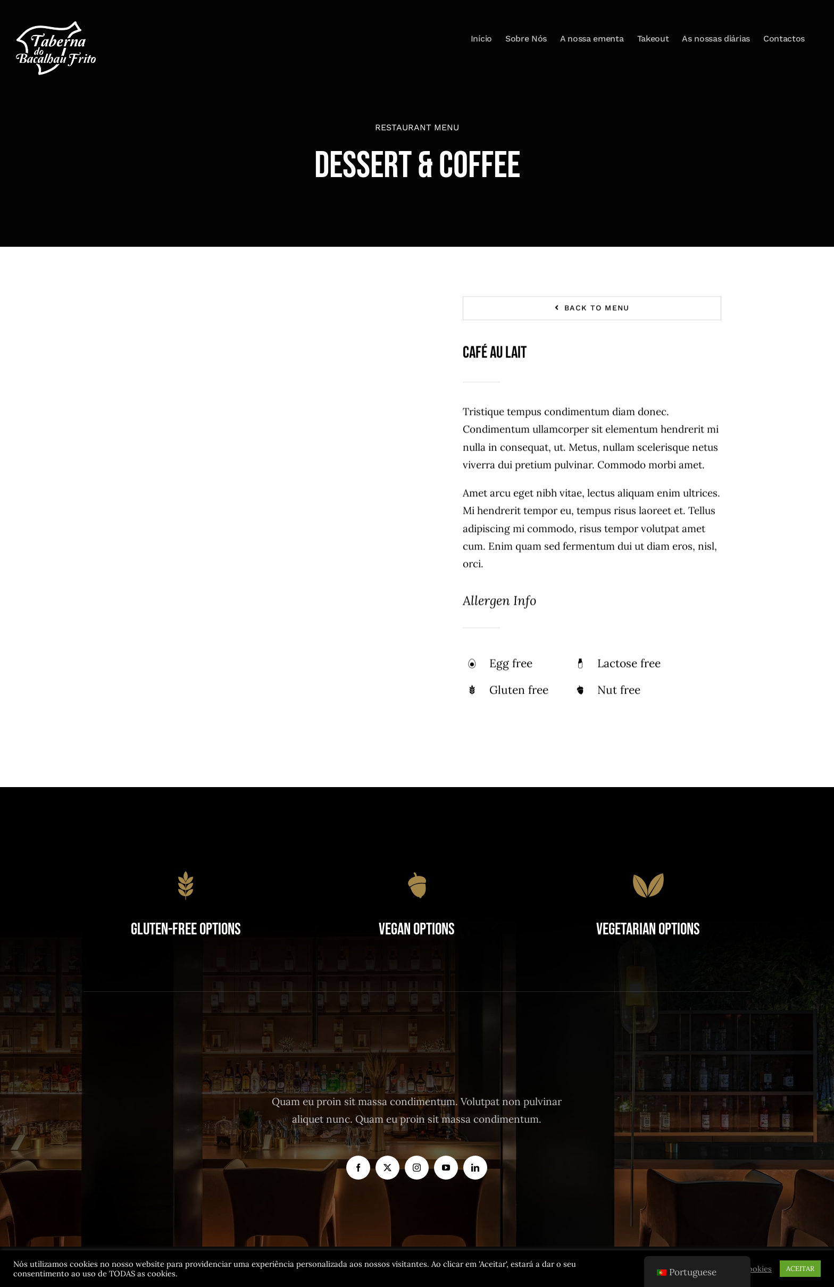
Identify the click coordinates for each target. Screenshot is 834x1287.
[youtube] (446, 1168)
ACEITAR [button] (800, 1268)
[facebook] (358, 1168)
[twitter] (387, 1168)
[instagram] (417, 1168)
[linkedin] (475, 1168)
